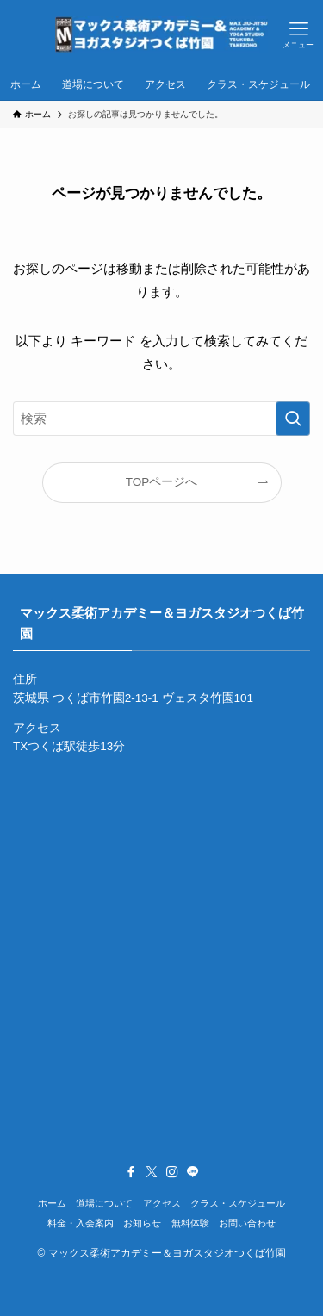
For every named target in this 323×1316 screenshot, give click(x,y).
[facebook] (131, 1172)
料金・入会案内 (80, 1223)
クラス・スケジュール (237, 1203)
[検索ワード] (161, 418)
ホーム (52, 1203)
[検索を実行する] (293, 418)
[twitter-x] (151, 1172)
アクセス (162, 1203)
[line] (193, 1172)
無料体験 (190, 1223)
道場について (104, 1203)
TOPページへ (162, 481)
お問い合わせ (247, 1223)
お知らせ (142, 1223)
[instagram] (172, 1172)
